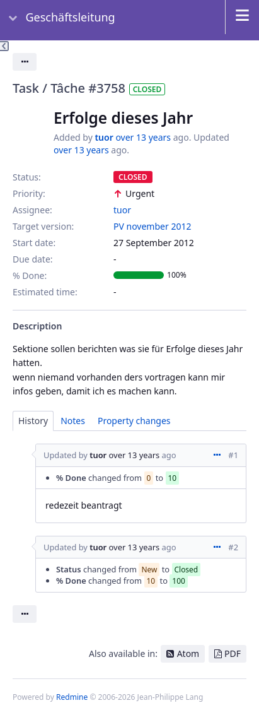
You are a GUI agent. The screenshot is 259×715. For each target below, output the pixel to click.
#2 (233, 547)
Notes (72, 421)
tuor (104, 137)
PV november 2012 (152, 226)
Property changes (134, 421)
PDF (232, 653)
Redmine (72, 697)
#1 (233, 455)
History (33, 421)
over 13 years (143, 137)
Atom (188, 653)
